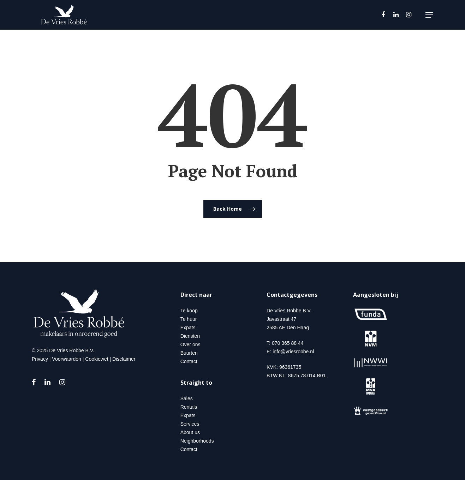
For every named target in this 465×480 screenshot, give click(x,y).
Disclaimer (123, 359)
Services (189, 424)
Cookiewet (96, 359)
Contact (188, 361)
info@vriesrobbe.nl (293, 351)
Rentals (188, 407)
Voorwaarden (66, 359)
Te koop (189, 310)
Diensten (190, 336)
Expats (188, 327)
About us (190, 432)
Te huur (188, 319)
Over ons (190, 344)
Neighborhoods (197, 441)
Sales (186, 398)
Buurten (189, 353)
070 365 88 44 (288, 343)
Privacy (40, 359)
